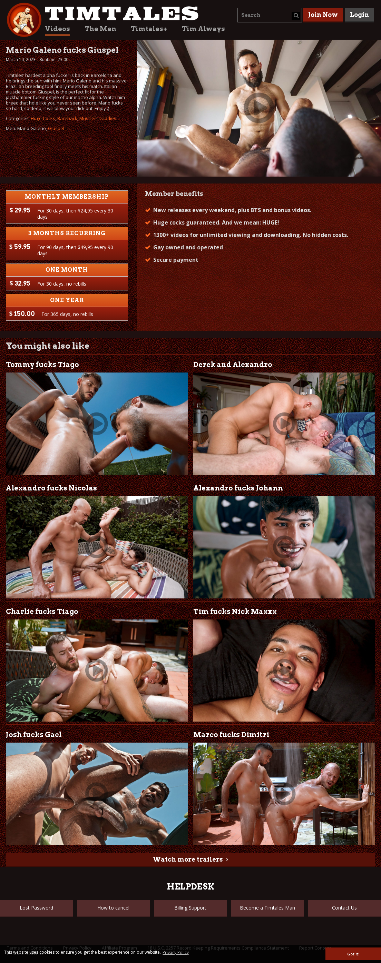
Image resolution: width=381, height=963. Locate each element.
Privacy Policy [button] (176, 952)
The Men (100, 28)
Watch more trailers (188, 859)
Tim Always (203, 28)
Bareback (67, 118)
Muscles (88, 118)
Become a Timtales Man (267, 907)
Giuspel (56, 128)
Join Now (323, 14)
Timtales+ (149, 28)
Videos (57, 28)
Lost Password (36, 907)
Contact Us (344, 907)
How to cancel (113, 907)
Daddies (107, 118)
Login (359, 14)
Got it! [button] (353, 953)
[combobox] (269, 15)
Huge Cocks (43, 118)
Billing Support (190, 907)
